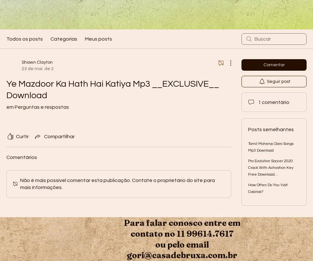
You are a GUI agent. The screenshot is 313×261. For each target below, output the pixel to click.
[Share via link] (54, 136)
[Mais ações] (227, 63)
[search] (274, 39)
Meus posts (98, 39)
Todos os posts (24, 39)
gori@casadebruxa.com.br (182, 255)
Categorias (63, 39)
